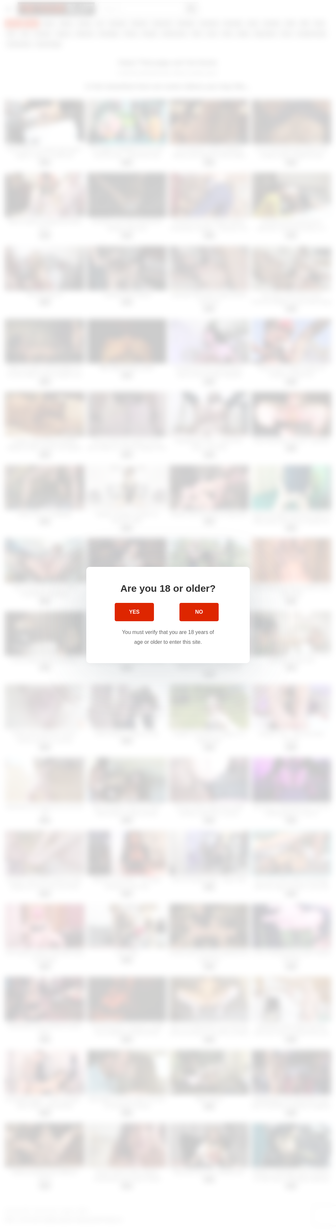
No (199, 612)
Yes (134, 612)
